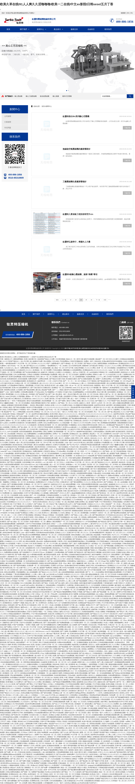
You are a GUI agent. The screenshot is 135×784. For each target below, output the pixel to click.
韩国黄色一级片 (99, 385)
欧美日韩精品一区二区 (67, 377)
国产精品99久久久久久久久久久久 (34, 633)
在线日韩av (70, 462)
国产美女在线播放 (110, 548)
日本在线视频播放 (56, 781)
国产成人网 (19, 605)
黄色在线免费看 (9, 572)
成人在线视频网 (32, 572)
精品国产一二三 (105, 688)
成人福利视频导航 (49, 752)
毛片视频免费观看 (128, 510)
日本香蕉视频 (60, 359)
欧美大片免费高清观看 (9, 734)
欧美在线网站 (45, 565)
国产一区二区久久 (114, 438)
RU (132, 13)
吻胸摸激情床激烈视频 (17, 770)
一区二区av (123, 620)
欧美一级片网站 (62, 554)
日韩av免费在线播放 (127, 519)
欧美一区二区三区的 (57, 774)
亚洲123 (15, 387)
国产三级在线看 (74, 647)
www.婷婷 (84, 524)
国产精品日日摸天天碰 (57, 379)
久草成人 (51, 684)
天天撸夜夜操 (84, 618)
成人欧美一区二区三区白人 (55, 462)
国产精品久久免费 (77, 576)
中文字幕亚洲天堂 (128, 734)
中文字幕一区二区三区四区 (87, 631)
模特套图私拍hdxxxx (30, 471)
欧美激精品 (31, 482)
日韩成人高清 (91, 493)
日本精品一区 (84, 398)
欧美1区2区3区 (50, 385)
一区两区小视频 (30, 625)
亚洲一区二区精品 (119, 416)
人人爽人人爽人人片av (114, 734)
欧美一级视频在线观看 (110, 539)
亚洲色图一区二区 (19, 651)
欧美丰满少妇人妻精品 (61, 680)
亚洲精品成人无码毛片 (81, 420)
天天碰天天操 (67, 392)
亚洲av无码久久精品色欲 (49, 570)
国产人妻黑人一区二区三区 (78, 489)
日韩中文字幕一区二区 (50, 644)
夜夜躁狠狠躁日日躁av (125, 423)
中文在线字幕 (66, 510)
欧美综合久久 (76, 611)
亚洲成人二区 (75, 495)
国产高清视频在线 (63, 517)
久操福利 (78, 772)
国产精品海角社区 (99, 515)
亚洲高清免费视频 (116, 530)
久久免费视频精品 (19, 708)
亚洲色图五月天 (71, 449)
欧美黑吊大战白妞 (128, 576)
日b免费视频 (98, 756)
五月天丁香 (8, 458)
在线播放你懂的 (97, 715)
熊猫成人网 (57, 568)
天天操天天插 (74, 447)
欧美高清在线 (17, 445)
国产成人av (93, 557)
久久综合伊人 (26, 702)
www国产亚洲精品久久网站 (24, 513)
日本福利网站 (86, 699)
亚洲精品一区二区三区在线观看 (21, 539)
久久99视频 (115, 741)
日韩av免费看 (52, 763)
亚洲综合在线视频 (107, 585)
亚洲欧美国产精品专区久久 (46, 587)
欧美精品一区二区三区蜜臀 (42, 370)
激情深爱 (115, 462)
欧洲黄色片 (58, 427)
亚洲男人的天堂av (57, 565)
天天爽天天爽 (103, 664)
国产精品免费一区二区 (93, 745)
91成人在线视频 (55, 605)
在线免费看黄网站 (30, 576)
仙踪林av (29, 499)
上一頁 (64, 300)
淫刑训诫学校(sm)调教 (11, 717)
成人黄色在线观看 (65, 776)
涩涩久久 (92, 644)
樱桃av (49, 521)
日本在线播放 (45, 778)
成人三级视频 (80, 605)
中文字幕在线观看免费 (39, 614)
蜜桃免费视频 (18, 359)
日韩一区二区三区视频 (53, 658)
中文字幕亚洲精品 (103, 541)
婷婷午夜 (123, 491)
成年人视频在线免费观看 (121, 403)
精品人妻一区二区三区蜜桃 (74, 629)
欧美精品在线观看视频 (87, 594)
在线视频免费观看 (89, 658)
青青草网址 (26, 614)
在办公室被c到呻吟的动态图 (88, 425)
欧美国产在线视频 (40, 763)
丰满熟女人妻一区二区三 (117, 497)
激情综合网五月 (59, 416)
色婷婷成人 (38, 616)
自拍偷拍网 (92, 601)
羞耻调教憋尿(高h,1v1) (101, 510)
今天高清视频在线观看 (18, 381)
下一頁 (98, 300)
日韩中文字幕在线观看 (45, 427)
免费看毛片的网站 (86, 374)
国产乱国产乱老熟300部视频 (121, 627)
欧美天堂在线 (100, 576)
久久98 (74, 537)
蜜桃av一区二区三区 (33, 396)
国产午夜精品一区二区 (42, 759)
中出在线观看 (10, 543)
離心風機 (56, 96)
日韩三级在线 (80, 546)
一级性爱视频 (92, 664)
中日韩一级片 (34, 680)
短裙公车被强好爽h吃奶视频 (50, 739)
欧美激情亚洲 (12, 379)
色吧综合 (24, 691)
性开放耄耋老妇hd (50, 625)
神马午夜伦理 (7, 708)
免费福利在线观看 (50, 541)
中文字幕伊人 (90, 620)
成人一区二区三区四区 (57, 464)
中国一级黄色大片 (6, 359)
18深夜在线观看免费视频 (71, 524)
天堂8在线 (21, 752)
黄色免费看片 (116, 554)
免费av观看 (62, 570)
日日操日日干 (6, 737)
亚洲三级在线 (50, 398)
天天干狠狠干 (117, 379)
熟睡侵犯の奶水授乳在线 (56, 706)
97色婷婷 (4, 513)
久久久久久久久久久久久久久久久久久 (56, 407)
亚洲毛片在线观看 (59, 445)
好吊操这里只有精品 (97, 366)
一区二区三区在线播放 (22, 403)
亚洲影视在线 (46, 704)
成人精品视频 (69, 502)
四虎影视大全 (5, 401)
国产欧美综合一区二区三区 (106, 493)
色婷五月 (64, 691)
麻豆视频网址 (24, 706)
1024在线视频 (116, 543)
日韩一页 (119, 563)
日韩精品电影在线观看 (106, 767)
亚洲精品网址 (82, 537)
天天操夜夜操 (5, 706)
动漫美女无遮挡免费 (119, 537)
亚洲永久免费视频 (82, 697)
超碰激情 (112, 484)
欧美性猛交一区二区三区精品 (38, 774)
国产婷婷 (92, 673)
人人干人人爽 (101, 377)
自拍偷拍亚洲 (19, 497)
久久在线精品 (66, 372)
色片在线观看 (62, 770)
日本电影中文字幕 (55, 756)
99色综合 (20, 434)
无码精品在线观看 (93, 702)
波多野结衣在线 (119, 653)
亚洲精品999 (119, 546)
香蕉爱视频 (30, 385)
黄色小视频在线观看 (13, 732)
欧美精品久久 (111, 633)
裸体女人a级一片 (99, 374)
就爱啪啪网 (21, 524)
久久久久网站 (117, 366)
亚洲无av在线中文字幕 (89, 579)
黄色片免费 (83, 550)
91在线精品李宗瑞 (10, 447)
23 (75, 300)
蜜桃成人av (75, 783)
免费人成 (127, 563)
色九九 (51, 502)
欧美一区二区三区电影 (124, 640)
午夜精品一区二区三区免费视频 (74, 590)
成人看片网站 (9, 631)
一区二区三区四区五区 (79, 765)
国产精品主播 (113, 708)
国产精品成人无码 (33, 453)
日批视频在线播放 (96, 622)
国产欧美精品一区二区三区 (9, 585)
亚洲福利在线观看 (36, 741)
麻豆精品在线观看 (70, 616)
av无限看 (19, 390)
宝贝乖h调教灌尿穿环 (97, 532)
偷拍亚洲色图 (80, 572)
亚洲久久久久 (64, 666)
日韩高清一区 (59, 710)
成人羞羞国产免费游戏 (44, 568)
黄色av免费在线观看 (88, 647)
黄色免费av (89, 704)
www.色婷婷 (103, 484)
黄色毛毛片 (31, 726)
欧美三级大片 (42, 526)
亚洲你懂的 (85, 774)
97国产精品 (57, 730)
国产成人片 (56, 704)
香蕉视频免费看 (69, 546)
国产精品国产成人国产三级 (45, 394)
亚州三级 (80, 359)
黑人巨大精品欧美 (30, 605)
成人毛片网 (25, 361)
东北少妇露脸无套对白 (51, 423)
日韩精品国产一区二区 (9, 745)
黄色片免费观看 (43, 732)
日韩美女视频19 (13, 409)
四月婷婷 (9, 686)
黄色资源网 (55, 631)
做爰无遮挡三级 (121, 570)
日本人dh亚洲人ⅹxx (38, 462)
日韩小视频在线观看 (36, 467)
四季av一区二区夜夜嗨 (61, 434)
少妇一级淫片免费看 (13, 392)
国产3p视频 (122, 587)
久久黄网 (116, 655)
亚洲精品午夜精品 (46, 710)
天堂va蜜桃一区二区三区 (19, 660)
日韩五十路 (64, 664)
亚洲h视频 (9, 682)
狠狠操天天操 (101, 390)
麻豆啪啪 (54, 513)
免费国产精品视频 (38, 772)
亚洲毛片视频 (37, 611)
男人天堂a (28, 728)
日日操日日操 (34, 715)
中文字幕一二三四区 (25, 581)
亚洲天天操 (36, 539)
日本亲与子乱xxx (39, 552)
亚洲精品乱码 (111, 458)
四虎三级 (125, 438)
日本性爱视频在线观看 (51, 440)
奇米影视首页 (93, 767)
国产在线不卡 (35, 710)
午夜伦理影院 (66, 499)
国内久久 (65, 730)
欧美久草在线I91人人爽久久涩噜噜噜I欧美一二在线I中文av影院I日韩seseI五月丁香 (56, 4)
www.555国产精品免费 (101, 636)
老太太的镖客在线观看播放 (116, 383)
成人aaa (29, 739)
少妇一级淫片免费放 (28, 532)
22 (70, 300)
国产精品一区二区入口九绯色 (68, 403)
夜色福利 (124, 401)
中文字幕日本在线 (12, 429)
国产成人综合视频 (56, 616)
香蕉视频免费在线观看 (76, 528)
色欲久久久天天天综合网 (82, 423)
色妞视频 (16, 458)
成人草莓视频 (7, 574)
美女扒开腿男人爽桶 (51, 473)
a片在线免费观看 (30, 587)
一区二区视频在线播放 (80, 642)
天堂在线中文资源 (114, 469)
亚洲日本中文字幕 (73, 532)
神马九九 (21, 647)
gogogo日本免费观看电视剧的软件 (100, 765)
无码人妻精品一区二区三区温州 (46, 517)
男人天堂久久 (130, 611)
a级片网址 (104, 702)
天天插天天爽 (125, 409)
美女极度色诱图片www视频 (118, 524)
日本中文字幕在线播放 (32, 493)
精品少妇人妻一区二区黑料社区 (36, 603)
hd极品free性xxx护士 (65, 504)
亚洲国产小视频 (18, 603)
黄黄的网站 (95, 726)
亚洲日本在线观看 (108, 745)
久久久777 (76, 699)
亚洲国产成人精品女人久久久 (105, 750)
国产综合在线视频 (12, 528)
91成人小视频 (108, 622)
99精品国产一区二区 (24, 414)
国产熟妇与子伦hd (45, 418)
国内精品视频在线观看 (82, 548)
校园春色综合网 (78, 460)
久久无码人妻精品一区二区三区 (69, 513)
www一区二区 (114, 370)
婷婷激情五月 (51, 754)
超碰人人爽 (53, 607)
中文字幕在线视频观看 (30, 563)
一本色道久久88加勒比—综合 (97, 651)
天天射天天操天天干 (62, 471)
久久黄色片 (29, 504)
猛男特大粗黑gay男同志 (77, 693)
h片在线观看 (95, 585)
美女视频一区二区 (73, 451)
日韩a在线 (38, 486)
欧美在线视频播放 (9, 370)
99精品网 (51, 497)
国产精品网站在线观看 (118, 513)
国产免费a (62, 401)
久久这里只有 (65, 495)
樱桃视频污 (60, 741)
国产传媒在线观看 (80, 504)
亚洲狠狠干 (50, 552)
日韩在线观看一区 (107, 699)
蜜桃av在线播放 (114, 475)
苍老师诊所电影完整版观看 (99, 695)
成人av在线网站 (116, 636)
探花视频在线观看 (120, 405)
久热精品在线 (74, 636)
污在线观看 (14, 495)
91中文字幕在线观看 (94, 570)
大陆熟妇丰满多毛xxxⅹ (25, 734)
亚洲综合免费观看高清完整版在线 (46, 776)
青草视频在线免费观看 (26, 447)
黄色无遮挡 (65, 519)
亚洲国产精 (68, 420)
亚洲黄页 (3, 521)
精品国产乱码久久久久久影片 (58, 726)
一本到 (12, 401)
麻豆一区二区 (63, 383)
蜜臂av (35, 418)
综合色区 (30, 748)
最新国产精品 (103, 708)
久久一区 (74, 671)
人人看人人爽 (97, 409)
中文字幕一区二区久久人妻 (84, 462)
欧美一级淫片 (92, 403)
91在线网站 (100, 572)
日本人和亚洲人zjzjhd (38, 745)
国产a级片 (110, 743)
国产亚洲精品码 (128, 506)
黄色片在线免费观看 (34, 401)
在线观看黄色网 (87, 680)
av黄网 (40, 423)
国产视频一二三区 (93, 706)
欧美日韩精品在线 (116, 660)
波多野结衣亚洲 (99, 405)
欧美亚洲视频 (125, 673)
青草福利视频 (72, 745)
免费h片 (67, 515)
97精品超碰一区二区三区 (66, 763)
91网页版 (70, 585)
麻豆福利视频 (63, 425)
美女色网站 (48, 361)
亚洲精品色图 (31, 651)
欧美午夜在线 (87, 721)
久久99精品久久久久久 (18, 636)
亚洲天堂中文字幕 (25, 590)
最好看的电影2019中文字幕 (118, 702)
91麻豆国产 (106, 445)
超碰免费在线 (126, 508)
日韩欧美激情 (92, 752)
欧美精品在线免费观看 (31, 669)
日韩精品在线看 (68, 673)
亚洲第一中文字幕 (27, 763)
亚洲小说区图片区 (30, 359)
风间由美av (57, 548)
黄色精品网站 (51, 585)
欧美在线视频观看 (26, 431)
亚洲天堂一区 (84, 372)
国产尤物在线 (50, 460)
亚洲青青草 (64, 440)
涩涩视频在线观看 (76, 471)
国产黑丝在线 (74, 732)
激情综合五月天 (56, 484)
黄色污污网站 (71, 401)
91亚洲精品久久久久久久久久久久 (19, 502)
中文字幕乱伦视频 (99, 684)
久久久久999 (18, 471)
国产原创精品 (78, 539)
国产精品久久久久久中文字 (48, 572)
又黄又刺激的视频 (62, 618)
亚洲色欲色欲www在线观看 (125, 761)
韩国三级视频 (109, 616)
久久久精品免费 (51, 640)
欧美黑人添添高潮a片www (21, 644)
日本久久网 (95, 598)
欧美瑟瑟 (30, 677)
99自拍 (2, 579)
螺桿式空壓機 (67, 96)
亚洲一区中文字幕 (50, 770)
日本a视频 (49, 416)
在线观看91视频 (5, 625)
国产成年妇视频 (46, 693)
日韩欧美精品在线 (128, 543)
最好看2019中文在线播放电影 (107, 739)
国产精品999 (111, 682)
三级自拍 (128, 750)
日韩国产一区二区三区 (61, 669)
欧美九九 (92, 675)
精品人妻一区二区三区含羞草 (68, 374)
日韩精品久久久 (96, 451)
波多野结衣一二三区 (45, 381)
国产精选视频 (63, 647)
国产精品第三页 (85, 761)
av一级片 (63, 745)
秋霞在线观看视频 (39, 420)
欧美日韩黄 (54, 414)
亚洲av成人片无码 (36, 557)
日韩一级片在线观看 (55, 491)
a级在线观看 (116, 688)
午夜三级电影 (69, 677)
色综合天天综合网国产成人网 (109, 728)
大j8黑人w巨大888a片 (126, 739)
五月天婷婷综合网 (75, 366)
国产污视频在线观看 (26, 528)
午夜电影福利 (108, 583)
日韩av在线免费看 (64, 644)
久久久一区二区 (34, 559)
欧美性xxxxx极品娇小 (70, 427)
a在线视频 (124, 482)
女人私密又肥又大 (109, 563)
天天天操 (81, 475)
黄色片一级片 (49, 436)
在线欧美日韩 (94, 669)
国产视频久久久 (101, 401)
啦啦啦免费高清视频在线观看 (14, 598)
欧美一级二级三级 (20, 550)
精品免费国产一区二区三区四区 (64, 521)
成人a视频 (60, 385)
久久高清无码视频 (51, 467)
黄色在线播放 (76, 535)
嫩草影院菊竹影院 (75, 440)
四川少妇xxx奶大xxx (28, 464)
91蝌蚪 (28, 438)
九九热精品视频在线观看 (38, 706)
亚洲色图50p (71, 561)
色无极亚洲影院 (31, 423)
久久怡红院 (104, 598)
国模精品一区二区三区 (32, 767)
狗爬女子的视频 (58, 629)
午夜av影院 (97, 473)
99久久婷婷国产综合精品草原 (17, 666)
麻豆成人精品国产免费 (44, 390)
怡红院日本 (114, 614)
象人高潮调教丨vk (69, 456)
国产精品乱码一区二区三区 (53, 598)
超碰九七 (82, 403)
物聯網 (123, 13)
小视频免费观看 (122, 669)
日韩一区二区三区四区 (38, 717)
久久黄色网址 (108, 756)
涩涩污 (29, 611)
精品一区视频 (12, 721)
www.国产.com (118, 434)
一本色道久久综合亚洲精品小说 (14, 456)
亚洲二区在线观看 (63, 734)
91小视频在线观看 (83, 469)
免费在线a (10, 633)
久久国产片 (73, 475)
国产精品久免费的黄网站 (22, 519)
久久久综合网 (14, 776)
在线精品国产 (45, 719)
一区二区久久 (12, 491)
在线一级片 (61, 653)
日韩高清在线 (117, 618)
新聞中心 (40, 29)
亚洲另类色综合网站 (77, 633)
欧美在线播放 (117, 629)
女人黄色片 (72, 640)
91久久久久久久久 (122, 484)
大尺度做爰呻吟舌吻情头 (16, 385)
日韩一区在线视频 (9, 739)
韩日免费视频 (67, 539)
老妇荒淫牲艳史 (40, 447)
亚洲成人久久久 (60, 532)
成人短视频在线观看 (97, 618)
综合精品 (4, 765)
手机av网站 (102, 550)
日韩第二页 (13, 618)
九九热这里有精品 (53, 697)
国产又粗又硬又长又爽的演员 (41, 387)
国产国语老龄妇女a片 (104, 658)
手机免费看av (65, 361)
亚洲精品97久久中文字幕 (64, 614)
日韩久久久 (129, 407)
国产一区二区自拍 (90, 471)
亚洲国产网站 (113, 447)
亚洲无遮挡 (46, 524)
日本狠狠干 (94, 513)
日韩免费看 (6, 478)
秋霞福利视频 (42, 666)
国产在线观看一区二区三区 (43, 748)
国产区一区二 (121, 682)
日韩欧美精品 (63, 607)
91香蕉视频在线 (50, 579)
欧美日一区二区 (104, 513)
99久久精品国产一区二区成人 (111, 504)
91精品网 (91, 456)
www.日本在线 (11, 396)
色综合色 (93, 438)
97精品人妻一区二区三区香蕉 (37, 550)
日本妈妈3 (42, 475)
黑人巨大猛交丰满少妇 (76, 748)
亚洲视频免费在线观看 (122, 662)
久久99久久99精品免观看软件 (11, 614)
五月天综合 (111, 550)
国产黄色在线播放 (19, 407)
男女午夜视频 (117, 506)
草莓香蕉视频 (62, 737)
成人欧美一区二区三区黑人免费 (46, 655)
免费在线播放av (112, 390)
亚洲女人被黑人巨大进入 (62, 611)
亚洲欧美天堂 (38, 473)
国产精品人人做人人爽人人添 (81, 515)
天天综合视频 (125, 741)
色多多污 (31, 546)
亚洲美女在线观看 (54, 519)
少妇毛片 (27, 671)
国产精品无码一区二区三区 (9, 535)
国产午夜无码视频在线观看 (120, 601)
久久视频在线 (73, 607)
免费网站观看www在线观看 (12, 754)
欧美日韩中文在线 (109, 552)
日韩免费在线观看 (27, 392)
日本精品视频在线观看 (106, 642)
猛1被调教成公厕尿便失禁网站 (10, 475)
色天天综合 (11, 366)
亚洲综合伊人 (117, 706)
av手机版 (13, 581)
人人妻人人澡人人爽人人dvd (89, 607)
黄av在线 (39, 541)
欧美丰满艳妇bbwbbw (113, 576)
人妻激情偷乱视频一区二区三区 (124, 713)
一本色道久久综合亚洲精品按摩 (112, 774)
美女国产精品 (10, 416)
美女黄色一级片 (61, 394)
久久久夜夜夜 (91, 662)
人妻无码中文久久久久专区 (101, 407)
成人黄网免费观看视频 (126, 464)
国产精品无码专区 (104, 495)
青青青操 (26, 662)
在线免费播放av (114, 491)
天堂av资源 (130, 732)
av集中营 (22, 568)
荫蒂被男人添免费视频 (60, 418)
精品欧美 (90, 526)
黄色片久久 (130, 521)
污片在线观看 (56, 759)
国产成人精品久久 (85, 653)
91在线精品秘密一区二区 (76, 467)
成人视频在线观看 (119, 449)
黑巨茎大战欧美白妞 (105, 677)
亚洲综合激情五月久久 (83, 585)
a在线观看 (64, 697)
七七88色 (66, 576)
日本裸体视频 (59, 552)
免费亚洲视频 (102, 363)
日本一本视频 (24, 530)
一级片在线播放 (62, 447)
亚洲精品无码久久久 (7, 688)
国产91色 (49, 409)
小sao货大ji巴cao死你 (27, 585)
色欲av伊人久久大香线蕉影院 (75, 710)
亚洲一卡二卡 (85, 451)
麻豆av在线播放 (39, 445)
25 (86, 300)
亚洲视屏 (72, 697)
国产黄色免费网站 (77, 482)
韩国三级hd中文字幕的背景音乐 (71, 390)
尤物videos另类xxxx (77, 666)
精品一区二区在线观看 (69, 767)
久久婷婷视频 (93, 537)
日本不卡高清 (21, 726)
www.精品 (13, 647)
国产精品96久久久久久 (103, 462)
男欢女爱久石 (94, 730)
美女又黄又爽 (102, 392)
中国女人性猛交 (62, 721)
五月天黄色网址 (92, 436)
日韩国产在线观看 (12, 579)
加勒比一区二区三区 (66, 550)
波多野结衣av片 (28, 508)
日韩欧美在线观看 (72, 653)
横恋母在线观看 (126, 528)
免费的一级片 (89, 361)
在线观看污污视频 (60, 748)
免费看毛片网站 (22, 743)
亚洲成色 (41, 425)
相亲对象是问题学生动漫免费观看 (91, 583)
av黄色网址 (25, 653)
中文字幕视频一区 (102, 478)
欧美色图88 (112, 392)
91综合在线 (93, 625)
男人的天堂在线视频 (28, 442)
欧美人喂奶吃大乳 (83, 616)
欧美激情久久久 (73, 761)
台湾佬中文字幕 (106, 506)
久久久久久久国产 (44, 363)
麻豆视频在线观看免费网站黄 (43, 581)
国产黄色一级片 (91, 590)
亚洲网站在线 (38, 622)
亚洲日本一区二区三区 (98, 398)
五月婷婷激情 (63, 609)
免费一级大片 (59, 438)
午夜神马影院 (106, 535)
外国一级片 (95, 763)
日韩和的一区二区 (100, 526)
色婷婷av (17, 691)
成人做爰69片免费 (36, 361)
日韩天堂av (65, 686)
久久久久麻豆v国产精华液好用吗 (115, 752)
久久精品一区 (59, 502)
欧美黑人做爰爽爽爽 (20, 559)
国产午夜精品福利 (12, 530)
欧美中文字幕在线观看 (35, 407)
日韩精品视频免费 (59, 702)
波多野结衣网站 (82, 675)
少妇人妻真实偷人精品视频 (91, 535)
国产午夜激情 (83, 625)
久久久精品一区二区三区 (94, 546)
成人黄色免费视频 (118, 407)
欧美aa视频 (25, 693)
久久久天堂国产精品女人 (11, 361)
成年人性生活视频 (26, 570)
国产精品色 (11, 642)
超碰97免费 (44, 449)
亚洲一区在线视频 (108, 570)
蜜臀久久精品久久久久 (78, 686)
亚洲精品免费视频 (57, 508)
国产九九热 (64, 732)
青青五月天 (10, 440)
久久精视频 (83, 427)
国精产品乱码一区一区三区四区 (76, 713)
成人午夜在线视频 (42, 464)
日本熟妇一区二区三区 (119, 781)
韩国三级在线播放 (96, 548)
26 (91, 300)
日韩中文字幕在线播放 (26, 515)
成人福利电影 (63, 543)
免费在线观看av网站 (25, 418)
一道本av (34, 502)
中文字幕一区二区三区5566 (27, 363)
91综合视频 (106, 473)
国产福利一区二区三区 (59, 761)
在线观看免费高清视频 (84, 473)
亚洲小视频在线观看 (85, 741)
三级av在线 (92, 489)
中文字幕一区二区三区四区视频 (117, 385)
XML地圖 (103, 348)
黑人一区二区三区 (100, 412)
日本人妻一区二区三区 (118, 460)
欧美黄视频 (102, 631)
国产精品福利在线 (49, 627)
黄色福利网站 (38, 431)
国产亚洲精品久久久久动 (93, 759)
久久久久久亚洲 (9, 684)
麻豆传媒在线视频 (105, 537)
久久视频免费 (44, 480)
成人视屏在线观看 (6, 550)
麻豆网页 (109, 405)
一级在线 (32, 405)
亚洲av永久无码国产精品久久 (41, 765)
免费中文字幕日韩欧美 (124, 592)
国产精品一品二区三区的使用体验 (115, 451)
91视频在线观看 (92, 486)
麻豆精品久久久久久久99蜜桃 (46, 660)
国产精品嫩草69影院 (122, 697)
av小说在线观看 (76, 519)
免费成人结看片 (26, 420)
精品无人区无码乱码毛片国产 (47, 651)
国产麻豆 (81, 745)
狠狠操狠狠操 (35, 662)
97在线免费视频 (91, 521)
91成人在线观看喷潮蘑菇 (92, 539)
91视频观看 (89, 467)
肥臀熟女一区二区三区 (30, 480)
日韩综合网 (114, 541)
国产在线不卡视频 (121, 603)
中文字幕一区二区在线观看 (65, 587)
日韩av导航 (109, 748)
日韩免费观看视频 (62, 752)
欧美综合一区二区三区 (30, 475)
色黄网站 (116, 409)
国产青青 (115, 427)
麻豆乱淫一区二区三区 (86, 691)
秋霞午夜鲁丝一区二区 (38, 521)
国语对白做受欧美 (45, 680)
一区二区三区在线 (103, 489)
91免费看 (25, 715)
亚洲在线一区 (107, 666)
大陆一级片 (69, 442)
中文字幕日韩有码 (108, 603)
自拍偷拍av (73, 691)
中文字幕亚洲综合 (105, 502)
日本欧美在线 (51, 447)
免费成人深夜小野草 (72, 438)
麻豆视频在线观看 (37, 609)
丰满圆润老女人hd (36, 530)
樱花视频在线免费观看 (104, 647)
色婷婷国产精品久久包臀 (46, 359)
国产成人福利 (60, 583)
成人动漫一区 (76, 517)
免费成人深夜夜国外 (35, 440)
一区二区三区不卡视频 (116, 526)
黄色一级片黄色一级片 (95, 713)
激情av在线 (32, 691)
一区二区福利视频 (116, 605)
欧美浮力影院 (29, 517)
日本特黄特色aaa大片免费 (89, 491)
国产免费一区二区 (10, 752)
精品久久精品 (82, 767)
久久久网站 (116, 644)
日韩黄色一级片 (14, 442)
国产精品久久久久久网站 (33, 682)
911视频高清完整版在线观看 (84, 405)
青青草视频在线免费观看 (113, 572)
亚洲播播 (88, 666)
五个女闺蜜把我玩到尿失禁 (15, 438)
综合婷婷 (71, 715)
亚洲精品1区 (74, 434)
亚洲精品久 (8, 704)
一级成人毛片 (81, 486)
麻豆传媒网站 (97, 554)
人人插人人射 (29, 486)
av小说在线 (50, 574)
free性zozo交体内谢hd (53, 772)
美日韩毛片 (125, 759)
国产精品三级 (5, 658)
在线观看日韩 (30, 548)
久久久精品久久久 (24, 719)
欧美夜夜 (18, 508)
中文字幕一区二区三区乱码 (80, 734)
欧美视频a (13, 677)
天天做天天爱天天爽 (63, 398)
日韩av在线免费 (34, 596)
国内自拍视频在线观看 (81, 614)
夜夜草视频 (35, 368)
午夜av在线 (62, 467)
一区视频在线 (46, 458)
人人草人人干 (57, 590)
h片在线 (11, 513)
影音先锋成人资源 (97, 396)
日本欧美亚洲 (17, 451)
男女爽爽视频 (91, 541)
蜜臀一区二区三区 (86, 732)
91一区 (16, 568)
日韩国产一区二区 (114, 581)
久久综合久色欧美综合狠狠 (42, 590)
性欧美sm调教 (100, 633)
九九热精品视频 (45, 368)
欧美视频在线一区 (96, 697)
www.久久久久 (109, 579)
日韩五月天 (107, 554)
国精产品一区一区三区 (105, 471)
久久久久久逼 (55, 412)
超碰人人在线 (113, 651)
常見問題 (7, 128)
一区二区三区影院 (66, 480)
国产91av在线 (61, 754)
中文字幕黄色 (75, 598)
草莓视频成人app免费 (32, 497)
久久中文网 (54, 543)
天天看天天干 (89, 576)
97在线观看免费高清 (41, 713)
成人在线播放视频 (71, 530)
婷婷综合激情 (49, 636)
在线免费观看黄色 (114, 675)
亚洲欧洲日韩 (85, 609)
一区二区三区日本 (112, 631)
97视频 (80, 592)
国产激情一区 (26, 772)
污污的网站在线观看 (14, 480)
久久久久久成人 (26, 458)
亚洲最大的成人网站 (123, 552)
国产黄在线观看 (110, 568)
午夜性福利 (8, 559)
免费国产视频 (115, 561)
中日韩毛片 (51, 618)
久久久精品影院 (23, 557)
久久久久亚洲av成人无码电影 (25, 394)
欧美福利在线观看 (75, 721)
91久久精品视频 (26, 583)
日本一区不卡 (108, 409)
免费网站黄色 (122, 717)
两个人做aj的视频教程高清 (76, 493)
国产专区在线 (15, 609)
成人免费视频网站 (30, 434)
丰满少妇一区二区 (114, 625)
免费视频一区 (21, 561)
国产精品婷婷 (51, 420)
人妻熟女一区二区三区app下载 (98, 561)
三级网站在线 (127, 374)
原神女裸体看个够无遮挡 (11, 532)
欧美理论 (64, 715)
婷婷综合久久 (126, 372)
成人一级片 (75, 398)
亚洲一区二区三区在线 (91, 394)
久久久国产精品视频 (20, 596)
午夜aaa (44, 515)
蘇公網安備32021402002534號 (89, 348)
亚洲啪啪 (32, 660)
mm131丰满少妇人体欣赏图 (83, 442)
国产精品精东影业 (104, 381)
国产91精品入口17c (30, 737)
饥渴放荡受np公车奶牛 (86, 671)
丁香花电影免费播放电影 (110, 519)
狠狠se (105, 581)
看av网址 (59, 456)
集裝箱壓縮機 (44, 96)
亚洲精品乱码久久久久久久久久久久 (95, 370)
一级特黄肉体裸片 (10, 363)
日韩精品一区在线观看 (56, 515)
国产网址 (30, 684)
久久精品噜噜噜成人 (73, 416)
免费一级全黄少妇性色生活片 (84, 596)
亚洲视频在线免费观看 (109, 423)
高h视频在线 (4, 592)
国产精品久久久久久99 (125, 548)
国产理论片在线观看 (14, 462)
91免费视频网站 (78, 392)
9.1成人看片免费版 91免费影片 (68, 660)
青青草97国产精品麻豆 (108, 669)
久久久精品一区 (83, 723)
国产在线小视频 (22, 416)
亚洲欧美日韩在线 (124, 778)
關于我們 (23, 29)
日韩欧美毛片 (65, 482)
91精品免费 (37, 458)
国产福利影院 (58, 601)
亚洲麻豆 (42, 409)
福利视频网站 (125, 377)
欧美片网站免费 (92, 480)
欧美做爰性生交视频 (115, 686)
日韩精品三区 (103, 372)
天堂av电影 (72, 675)
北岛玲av (67, 783)
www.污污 (76, 387)
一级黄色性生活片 (54, 686)
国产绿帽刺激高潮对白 (47, 456)
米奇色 (46, 530)
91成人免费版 (100, 611)
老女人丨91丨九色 (54, 506)
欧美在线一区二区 (9, 726)
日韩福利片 (126, 675)
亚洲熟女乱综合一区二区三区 (41, 730)
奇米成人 (9, 695)
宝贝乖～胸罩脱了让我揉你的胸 (89, 627)
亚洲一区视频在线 (69, 486)
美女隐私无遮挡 (71, 379)
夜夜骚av (69, 464)
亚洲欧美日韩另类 (17, 478)
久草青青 (13, 473)
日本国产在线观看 (113, 377)
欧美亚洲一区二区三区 (83, 715)
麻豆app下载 (51, 633)
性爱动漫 (114, 489)
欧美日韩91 (93, 642)
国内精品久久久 (82, 557)
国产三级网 (44, 596)
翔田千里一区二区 (12, 510)
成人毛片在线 (7, 699)
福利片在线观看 (89, 359)
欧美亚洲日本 (105, 763)
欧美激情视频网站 (38, 688)
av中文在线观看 (13, 431)
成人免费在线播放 (126, 704)
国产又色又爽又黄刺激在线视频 (107, 620)
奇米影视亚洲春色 (60, 675)
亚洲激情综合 (27, 451)
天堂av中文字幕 (53, 482)
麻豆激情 (118, 585)
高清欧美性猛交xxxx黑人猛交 (122, 559)
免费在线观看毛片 (84, 543)
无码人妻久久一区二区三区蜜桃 (47, 377)
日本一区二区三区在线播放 (10, 583)
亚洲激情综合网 (84, 396)
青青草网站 (64, 475)
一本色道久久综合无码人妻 (101, 508)
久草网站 (60, 420)
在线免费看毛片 (24, 387)
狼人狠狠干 (97, 379)
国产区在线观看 (117, 418)
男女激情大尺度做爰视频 (34, 598)
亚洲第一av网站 (125, 721)
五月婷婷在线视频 (32, 721)
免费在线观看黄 (70, 508)
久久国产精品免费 (127, 655)
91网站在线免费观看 (64, 642)
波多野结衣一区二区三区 (65, 579)
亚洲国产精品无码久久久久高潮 (106, 778)
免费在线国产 (33, 379)
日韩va (91, 581)
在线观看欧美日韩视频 (92, 781)
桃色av (53, 451)
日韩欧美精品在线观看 (53, 499)
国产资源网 (69, 552)
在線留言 (91, 29)
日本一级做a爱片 (107, 710)
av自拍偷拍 (93, 372)
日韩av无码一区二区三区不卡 (76, 706)
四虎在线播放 (56, 719)
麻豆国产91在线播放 (7, 508)
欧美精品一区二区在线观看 (101, 543)
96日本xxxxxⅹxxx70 (43, 631)
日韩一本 (68, 385)
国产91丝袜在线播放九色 (31, 372)
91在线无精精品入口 (104, 559)
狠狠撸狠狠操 (35, 750)
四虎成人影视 (50, 405)
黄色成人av (22, 721)
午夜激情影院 (127, 499)
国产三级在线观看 (49, 622)
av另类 (122, 475)
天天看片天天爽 (119, 442)
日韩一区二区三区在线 (108, 574)
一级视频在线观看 (16, 728)
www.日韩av (88, 682)
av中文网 (19, 587)
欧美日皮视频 (120, 772)
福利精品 (107, 499)
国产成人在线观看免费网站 (57, 561)
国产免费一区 (104, 480)
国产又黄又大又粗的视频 (24, 601)
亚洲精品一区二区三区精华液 (62, 387)
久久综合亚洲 (111, 374)
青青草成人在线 (88, 519)
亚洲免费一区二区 (33, 565)
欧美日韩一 (126, 607)
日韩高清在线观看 (64, 535)
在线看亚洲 (120, 750)
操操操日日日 (64, 695)
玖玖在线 (56, 361)
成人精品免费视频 (69, 484)
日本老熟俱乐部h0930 (88, 660)
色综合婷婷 (84, 447)
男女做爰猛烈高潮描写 (15, 620)
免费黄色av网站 (106, 706)
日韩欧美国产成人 (59, 649)
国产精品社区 (79, 552)
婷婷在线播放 (112, 649)
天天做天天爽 (53, 550)
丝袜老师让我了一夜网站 (106, 557)
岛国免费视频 (91, 377)
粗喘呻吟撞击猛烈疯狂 (85, 431)
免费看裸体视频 (121, 596)
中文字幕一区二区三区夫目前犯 (21, 592)
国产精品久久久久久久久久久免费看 (106, 704)
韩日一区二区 (26, 609)
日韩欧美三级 (7, 504)
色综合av (30, 616)
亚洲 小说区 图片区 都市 (78, 752)
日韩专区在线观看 (42, 620)
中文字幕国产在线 (113, 401)
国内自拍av (90, 770)
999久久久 (102, 425)
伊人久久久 (85, 532)
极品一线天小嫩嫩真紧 (76, 563)
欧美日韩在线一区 (12, 778)
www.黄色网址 (54, 732)
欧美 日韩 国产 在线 (83, 763)
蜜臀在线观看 (9, 497)
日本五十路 (96, 423)
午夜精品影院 (21, 401)
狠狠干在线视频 (86, 684)
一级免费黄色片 (51, 366)
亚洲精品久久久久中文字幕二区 (119, 565)
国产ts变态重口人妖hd (96, 568)
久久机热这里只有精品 (8, 414)
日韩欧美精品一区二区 (64, 460)
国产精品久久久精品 (21, 526)
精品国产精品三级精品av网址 (119, 638)
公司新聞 (7, 116)
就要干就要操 (10, 486)
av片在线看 (59, 574)
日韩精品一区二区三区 (42, 412)
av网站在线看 (44, 379)
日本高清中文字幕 (61, 489)
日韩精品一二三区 (38, 695)
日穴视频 (28, 618)
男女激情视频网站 (16, 675)
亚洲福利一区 (79, 704)
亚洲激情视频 (56, 510)
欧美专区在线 (88, 385)
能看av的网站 (80, 502)
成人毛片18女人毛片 (26, 776)
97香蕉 (128, 695)
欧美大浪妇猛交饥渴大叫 (77, 651)
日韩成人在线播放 (33, 374)
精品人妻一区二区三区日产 (31, 629)
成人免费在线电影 (18, 449)
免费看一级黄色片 (23, 745)
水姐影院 (44, 662)
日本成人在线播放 (10, 537)
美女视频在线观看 (84, 726)
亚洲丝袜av (42, 737)
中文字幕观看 (88, 756)
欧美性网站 (117, 440)
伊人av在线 (120, 680)
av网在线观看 (127, 745)
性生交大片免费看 (59, 469)
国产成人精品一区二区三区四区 (18, 521)
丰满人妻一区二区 (79, 526)
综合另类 (41, 658)
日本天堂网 (44, 781)
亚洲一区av (63, 563)
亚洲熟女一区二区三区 (36, 743)
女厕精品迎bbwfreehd (111, 693)
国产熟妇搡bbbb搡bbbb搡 (78, 418)
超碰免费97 (71, 754)
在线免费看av (84, 695)
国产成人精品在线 (114, 412)
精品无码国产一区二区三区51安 (87, 655)
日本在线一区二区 (121, 684)
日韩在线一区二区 (66, 596)
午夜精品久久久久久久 (79, 506)
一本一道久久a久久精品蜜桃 (39, 607)
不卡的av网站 (61, 451)
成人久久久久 (44, 383)
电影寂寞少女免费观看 (80, 644)
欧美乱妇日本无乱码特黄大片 (34, 460)
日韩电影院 (131, 449)
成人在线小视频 (9, 587)
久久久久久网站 (90, 368)
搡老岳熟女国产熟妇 (87, 478)
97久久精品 (25, 710)
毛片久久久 (116, 535)
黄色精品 (37, 515)
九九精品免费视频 (45, 664)
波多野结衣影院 (119, 414)
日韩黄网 (20, 618)
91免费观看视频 (123, 649)
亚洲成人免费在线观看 (89, 517)
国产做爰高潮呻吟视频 (39, 686)
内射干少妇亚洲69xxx (126, 614)
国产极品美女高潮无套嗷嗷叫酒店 (48, 691)
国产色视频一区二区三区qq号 (121, 381)
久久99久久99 (27, 543)
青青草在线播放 (20, 453)
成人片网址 (23, 774)
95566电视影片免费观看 (49, 374)
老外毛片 (103, 528)
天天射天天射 (39, 385)
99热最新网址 (63, 651)
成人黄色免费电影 (98, 640)
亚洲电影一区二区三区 (42, 508)
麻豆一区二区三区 (21, 440)
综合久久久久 (106, 781)
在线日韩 (51, 614)
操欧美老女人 (82, 561)
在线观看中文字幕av (71, 396)
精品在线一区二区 (50, 734)
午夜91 (19, 543)
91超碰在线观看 (123, 574)
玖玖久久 (63, 493)
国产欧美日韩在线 (24, 537)
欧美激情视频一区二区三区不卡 (65, 431)
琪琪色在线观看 (79, 717)
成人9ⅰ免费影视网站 (22, 368)
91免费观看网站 (39, 754)
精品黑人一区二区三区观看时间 (101, 434)
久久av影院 (115, 721)
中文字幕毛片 (103, 436)
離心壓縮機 (18, 96)
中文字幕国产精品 (96, 420)
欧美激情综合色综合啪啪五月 (36, 561)
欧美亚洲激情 (130, 442)
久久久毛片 (62, 559)
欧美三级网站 (63, 473)
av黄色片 (124, 561)
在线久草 (18, 633)
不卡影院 (59, 392)
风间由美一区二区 (51, 743)
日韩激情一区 (39, 677)
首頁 (8, 29)
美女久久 (36, 739)
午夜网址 (13, 427)
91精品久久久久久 (94, 504)
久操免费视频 (9, 453)
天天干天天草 (62, 640)
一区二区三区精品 (80, 381)
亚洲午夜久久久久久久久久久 (125, 743)
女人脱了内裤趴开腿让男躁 (103, 449)
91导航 (70, 412)
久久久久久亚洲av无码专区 (93, 482)
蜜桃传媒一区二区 (12, 761)
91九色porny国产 (81, 568)
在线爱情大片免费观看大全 (103, 442)
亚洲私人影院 (15, 710)
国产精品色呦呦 (29, 390)
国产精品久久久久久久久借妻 (51, 539)
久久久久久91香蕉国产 (62, 436)
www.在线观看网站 (32, 449)
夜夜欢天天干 (91, 605)
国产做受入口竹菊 (7, 546)
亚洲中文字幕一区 (126, 370)
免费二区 (27, 469)
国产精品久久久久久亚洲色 (36, 366)
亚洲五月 (129, 583)
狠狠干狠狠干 (97, 666)
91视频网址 (35, 761)
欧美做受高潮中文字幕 (47, 471)
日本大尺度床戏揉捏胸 (44, 548)
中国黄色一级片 (25, 409)
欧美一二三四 (130, 622)
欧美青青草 (4, 618)
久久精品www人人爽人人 (78, 383)
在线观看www (113, 363)
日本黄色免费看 (90, 392)
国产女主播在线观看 (85, 379)
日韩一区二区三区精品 (89, 495)
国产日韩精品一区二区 (112, 482)
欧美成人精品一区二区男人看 (13, 469)
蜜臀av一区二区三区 (13, 420)
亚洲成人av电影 (54, 715)
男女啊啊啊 (73, 631)
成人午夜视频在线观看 (35, 554)
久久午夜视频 (94, 387)
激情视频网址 (119, 622)
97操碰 (77, 579)
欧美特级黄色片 (78, 638)
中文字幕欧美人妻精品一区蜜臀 (73, 759)
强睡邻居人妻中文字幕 (11, 622)
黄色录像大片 (40, 585)
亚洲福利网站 (60, 684)
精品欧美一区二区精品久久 (102, 440)
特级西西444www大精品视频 (45, 478)
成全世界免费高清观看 (33, 704)
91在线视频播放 (56, 576)
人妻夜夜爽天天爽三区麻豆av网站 (36, 723)
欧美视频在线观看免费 (112, 715)
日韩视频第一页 (43, 673)
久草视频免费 (48, 783)
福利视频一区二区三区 (12, 653)
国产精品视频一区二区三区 (106, 592)
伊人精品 (3, 409)
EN (128, 13)
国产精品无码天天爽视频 (93, 552)
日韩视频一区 (110, 640)
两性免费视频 (12, 418)
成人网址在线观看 (29, 541)
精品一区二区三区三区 (107, 772)
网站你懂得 (40, 405)
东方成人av (49, 677)
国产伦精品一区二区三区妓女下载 (46, 504)
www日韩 (30, 412)
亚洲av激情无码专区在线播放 (112, 361)
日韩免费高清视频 (53, 475)
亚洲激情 (36, 506)
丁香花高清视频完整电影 (22, 574)
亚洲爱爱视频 (80, 377)
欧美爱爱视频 (58, 546)
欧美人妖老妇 (24, 495)
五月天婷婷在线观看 (59, 429)
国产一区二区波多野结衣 (40, 671)
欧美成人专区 (95, 774)
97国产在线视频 (17, 625)
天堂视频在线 (71, 469)
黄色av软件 (88, 510)
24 (81, 300)
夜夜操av (109, 629)
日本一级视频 (93, 728)
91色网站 (6, 539)
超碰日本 (44, 372)
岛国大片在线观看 (108, 723)
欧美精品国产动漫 (16, 658)
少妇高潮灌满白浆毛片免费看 (120, 480)
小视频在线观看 (13, 765)
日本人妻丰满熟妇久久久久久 (101, 429)
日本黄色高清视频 (103, 601)
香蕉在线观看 (90, 717)
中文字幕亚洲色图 (12, 590)
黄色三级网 (122, 770)
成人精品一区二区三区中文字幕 (63, 368)
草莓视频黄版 (111, 611)
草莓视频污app (53, 666)
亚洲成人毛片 (53, 603)
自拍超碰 (131, 401)
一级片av (75, 372)
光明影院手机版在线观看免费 (90, 445)
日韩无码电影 (28, 445)
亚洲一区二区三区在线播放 (106, 368)
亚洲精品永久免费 (100, 691)
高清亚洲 (129, 431)
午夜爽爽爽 (32, 526)
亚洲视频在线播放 (106, 776)
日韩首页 (47, 451)
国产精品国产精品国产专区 (124, 616)
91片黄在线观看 (58, 442)
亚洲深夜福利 (18, 576)
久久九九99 (96, 460)
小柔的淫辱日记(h (51, 609)
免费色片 (108, 618)
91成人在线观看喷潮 (57, 708)
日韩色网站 (74, 695)
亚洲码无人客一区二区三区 (57, 662)
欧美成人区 (20, 486)
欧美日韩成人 (94, 754)
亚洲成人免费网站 (88, 649)
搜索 (130, 96)
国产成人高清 (116, 508)
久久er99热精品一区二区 (80, 499)
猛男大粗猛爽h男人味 (103, 644)
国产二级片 (73, 543)
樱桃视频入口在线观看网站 (72, 370)
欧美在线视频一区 (15, 629)
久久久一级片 (102, 438)
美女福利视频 (61, 449)
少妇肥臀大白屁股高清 (17, 423)
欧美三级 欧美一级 (62, 633)
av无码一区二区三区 (104, 403)
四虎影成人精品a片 (9, 767)
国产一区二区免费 (21, 783)
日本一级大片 (40, 416)
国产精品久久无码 (90, 363)
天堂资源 (130, 532)
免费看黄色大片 (91, 475)
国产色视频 (105, 460)
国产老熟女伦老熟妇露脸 (103, 456)
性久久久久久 (20, 631)
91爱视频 (59, 497)
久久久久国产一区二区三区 (15, 548)
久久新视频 (45, 493)
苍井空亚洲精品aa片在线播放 (16, 616)
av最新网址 (93, 739)
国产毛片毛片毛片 (73, 445)
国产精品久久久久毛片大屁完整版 (96, 638)
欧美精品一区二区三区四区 (117, 691)
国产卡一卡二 (90, 572)
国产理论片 (121, 611)
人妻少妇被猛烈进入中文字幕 (73, 781)
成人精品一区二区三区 (52, 557)
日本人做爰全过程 (99, 682)
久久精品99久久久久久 (24, 370)
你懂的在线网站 (32, 664)
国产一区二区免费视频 (38, 495)
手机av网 (54, 594)
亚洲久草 (36, 570)
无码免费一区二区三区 (117, 695)
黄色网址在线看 (9, 390)
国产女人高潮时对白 (114, 517)
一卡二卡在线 (21, 739)
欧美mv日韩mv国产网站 (48, 559)
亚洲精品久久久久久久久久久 (29, 510)
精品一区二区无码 (80, 702)
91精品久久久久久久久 (72, 574)
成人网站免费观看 (82, 587)
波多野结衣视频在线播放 (40, 414)
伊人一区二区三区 (27, 759)
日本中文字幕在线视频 (33, 524)
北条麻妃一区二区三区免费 (118, 478)
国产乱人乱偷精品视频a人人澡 (57, 528)
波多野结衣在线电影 (124, 633)
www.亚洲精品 (77, 756)
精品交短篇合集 (116, 499)
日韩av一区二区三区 (43, 594)
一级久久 (64, 412)
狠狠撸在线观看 (77, 510)
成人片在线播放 (81, 664)
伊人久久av (54, 383)
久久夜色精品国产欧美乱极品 (106, 717)
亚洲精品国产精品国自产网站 (109, 486)
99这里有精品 (35, 693)
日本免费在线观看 (30, 658)
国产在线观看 (29, 478)
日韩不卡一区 (118, 671)
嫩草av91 (24, 607)
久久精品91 (44, 715)
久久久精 (38, 513)
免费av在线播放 (114, 436)
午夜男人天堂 (62, 541)
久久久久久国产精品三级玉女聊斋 (63, 778)
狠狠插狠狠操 (102, 469)
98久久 (2, 616)
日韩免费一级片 (49, 741)
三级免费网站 (45, 510)
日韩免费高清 (24, 717)
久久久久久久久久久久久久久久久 (99, 418)
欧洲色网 (107, 741)
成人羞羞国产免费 (113, 453)
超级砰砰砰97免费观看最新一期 (105, 680)
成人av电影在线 (116, 467)
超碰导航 (94, 609)
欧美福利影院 (115, 387)
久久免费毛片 (19, 682)
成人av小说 (84, 387)
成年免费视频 (12, 781)
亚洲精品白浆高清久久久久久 (16, 664)
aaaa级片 (3, 557)
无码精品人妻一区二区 (61, 693)
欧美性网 (87, 460)
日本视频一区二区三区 (17, 499)
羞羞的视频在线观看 (116, 664)
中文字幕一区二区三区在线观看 (98, 530)
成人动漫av (100, 594)
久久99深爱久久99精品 (20, 680)
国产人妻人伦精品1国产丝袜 (23, 699)
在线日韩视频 (79, 368)
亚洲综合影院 (128, 568)
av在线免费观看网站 (93, 710)
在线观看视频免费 (113, 398)
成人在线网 (73, 625)
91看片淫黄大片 (119, 583)
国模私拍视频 (38, 699)
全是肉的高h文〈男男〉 (123, 642)
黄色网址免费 (110, 431)
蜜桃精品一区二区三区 (121, 647)
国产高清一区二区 (124, 489)
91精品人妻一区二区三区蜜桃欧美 (27, 383)
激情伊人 (54, 403)
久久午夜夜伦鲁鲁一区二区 (80, 622)
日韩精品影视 (9, 783)
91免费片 (31, 416)
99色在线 (97, 361)
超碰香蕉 (80, 682)
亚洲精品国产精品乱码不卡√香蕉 (118, 425)
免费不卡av (39, 734)
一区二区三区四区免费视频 (98, 447)
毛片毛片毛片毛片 (82, 754)
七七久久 (108, 366)
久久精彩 (57, 372)
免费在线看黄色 (94, 506)
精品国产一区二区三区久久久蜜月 (107, 359)
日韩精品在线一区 (45, 429)
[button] (66, 90)
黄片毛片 (94, 469)
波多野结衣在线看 (119, 776)
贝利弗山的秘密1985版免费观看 (86, 677)
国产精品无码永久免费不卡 (96, 743)
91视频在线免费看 (98, 458)
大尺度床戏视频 (100, 649)
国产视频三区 (94, 688)
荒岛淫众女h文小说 (92, 528)
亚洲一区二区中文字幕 (44, 442)
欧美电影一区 (78, 453)
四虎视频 (123, 420)
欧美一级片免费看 (126, 631)
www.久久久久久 (38, 398)
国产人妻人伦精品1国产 (105, 662)
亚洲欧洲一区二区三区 (32, 675)
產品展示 (57, 29)
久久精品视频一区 (66, 423)
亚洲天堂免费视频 (15, 377)
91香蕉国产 (22, 677)
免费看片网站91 (14, 607)
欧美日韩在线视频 (81, 673)
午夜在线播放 (57, 370)
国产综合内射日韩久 (105, 655)
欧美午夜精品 (6, 715)
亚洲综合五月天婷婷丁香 (43, 649)
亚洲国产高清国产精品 (101, 732)
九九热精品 (8, 596)
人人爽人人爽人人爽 (38, 574)
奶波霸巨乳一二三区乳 (95, 693)
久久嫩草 (106, 721)
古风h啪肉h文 (54, 596)
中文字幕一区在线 (36, 627)
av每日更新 (35, 719)
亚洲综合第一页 (108, 596)
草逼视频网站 (21, 572)
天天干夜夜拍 (92, 381)
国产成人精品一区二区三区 (27, 427)
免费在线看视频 (50, 653)
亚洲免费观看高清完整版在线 (72, 658)
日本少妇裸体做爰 (20, 374)
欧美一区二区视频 (6, 750)
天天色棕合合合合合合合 (114, 515)
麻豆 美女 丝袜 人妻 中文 (93, 563)
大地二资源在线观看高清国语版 (14, 436)
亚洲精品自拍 (14, 774)
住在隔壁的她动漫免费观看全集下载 (60, 526)
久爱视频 (122, 390)
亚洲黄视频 (85, 513)
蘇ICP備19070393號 (72, 348)
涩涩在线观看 (23, 379)
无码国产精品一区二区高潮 (108, 464)
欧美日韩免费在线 (28, 377)
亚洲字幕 (118, 745)
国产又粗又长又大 (102, 605)
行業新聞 (7, 122)
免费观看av (103, 491)
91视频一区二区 (74, 478)
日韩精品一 (8, 519)
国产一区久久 (6, 467)
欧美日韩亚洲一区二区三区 (34, 647)
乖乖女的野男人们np (85, 449)
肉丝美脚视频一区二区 (50, 401)
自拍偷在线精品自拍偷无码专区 (80, 554)
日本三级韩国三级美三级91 (73, 750)
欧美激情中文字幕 (68, 605)
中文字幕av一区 (67, 548)
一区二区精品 (48, 611)
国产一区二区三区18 (16, 517)
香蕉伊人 (116, 666)
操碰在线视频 (87, 440)
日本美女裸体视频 (20, 546)
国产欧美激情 (94, 587)
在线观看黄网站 (38, 499)
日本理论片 (102, 517)
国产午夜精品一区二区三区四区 (72, 363)
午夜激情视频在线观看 (123, 579)
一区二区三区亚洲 (24, 491)
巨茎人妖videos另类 (39, 618)
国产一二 (55, 390)
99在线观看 (116, 759)
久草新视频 (21, 396)
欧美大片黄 (82, 743)
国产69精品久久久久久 (126, 539)
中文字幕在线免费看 (73, 684)
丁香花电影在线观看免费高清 (125, 396)
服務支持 (74, 29)
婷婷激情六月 (12, 557)
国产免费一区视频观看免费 (50, 767)
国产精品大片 (102, 475)
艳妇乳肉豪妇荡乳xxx (17, 638)
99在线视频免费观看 (25, 473)
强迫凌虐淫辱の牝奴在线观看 (81, 407)
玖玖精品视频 (92, 708)
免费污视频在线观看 (25, 697)
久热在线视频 (104, 730)
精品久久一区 (71, 359)
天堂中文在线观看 (25, 622)
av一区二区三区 (77, 385)
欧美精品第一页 (62, 478)
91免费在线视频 (66, 699)
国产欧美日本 (16, 715)
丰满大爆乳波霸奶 (74, 458)
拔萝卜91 (39, 625)
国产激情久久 (93, 550)
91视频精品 (73, 425)
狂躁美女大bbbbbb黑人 (34, 752)
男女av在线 (127, 504)
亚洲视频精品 (30, 436)
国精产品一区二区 (105, 607)
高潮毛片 (119, 568)
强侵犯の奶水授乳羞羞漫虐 (48, 563)
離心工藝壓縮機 (31, 96)
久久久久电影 (47, 537)
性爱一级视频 (36, 537)
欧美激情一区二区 (51, 425)
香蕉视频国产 (118, 456)
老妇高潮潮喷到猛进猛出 (76, 541)
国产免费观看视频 (63, 622)
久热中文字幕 (57, 381)
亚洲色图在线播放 (102, 660)
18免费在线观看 (114, 372)
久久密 (119, 374)
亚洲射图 (103, 726)
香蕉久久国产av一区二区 (108, 394)
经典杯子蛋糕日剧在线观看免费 (43, 438)
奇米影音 (46, 616)
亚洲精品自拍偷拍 (32, 456)
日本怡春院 (96, 699)
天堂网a (115, 770)
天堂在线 (118, 767)
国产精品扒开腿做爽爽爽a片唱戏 (14, 489)
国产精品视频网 (81, 581)
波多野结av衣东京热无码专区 (94, 748)
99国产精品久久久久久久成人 (10, 693)
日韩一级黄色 (85, 438)
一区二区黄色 (63, 366)
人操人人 (52, 449)
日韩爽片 (35, 409)
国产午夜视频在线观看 (15, 484)
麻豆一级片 (131, 763)
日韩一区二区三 (43, 605)
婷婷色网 (116, 590)
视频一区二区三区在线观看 (68, 743)
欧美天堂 (20, 767)
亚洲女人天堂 (30, 594)
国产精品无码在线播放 (90, 772)
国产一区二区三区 (89, 390)
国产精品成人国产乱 (105, 521)
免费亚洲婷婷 (38, 451)
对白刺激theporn (101, 565)
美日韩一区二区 (92, 464)
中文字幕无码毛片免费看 (103, 671)
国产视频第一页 (127, 554)
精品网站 (43, 506)
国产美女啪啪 (31, 489)
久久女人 (126, 774)
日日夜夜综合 (27, 398)
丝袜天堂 (70, 559)
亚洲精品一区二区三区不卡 (33, 484)
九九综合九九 (9, 368)
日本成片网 (34, 429)
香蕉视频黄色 (24, 579)
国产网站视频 (109, 546)
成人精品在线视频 (128, 440)
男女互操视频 (112, 726)
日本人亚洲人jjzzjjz (17, 723)
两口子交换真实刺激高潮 (47, 642)
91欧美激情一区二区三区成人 (111, 719)
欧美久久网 (125, 710)
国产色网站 (8, 627)
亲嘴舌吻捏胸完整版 (83, 508)
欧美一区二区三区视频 (111, 420)
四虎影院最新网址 (113, 528)
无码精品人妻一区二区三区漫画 (25, 640)
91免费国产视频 (41, 726)
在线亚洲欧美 (113, 598)
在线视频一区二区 (123, 458)
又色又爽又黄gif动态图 (34, 638)
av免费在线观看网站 (45, 434)
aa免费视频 (107, 759)
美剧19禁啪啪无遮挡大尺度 (40, 403)
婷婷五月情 (90, 565)
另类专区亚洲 (109, 396)
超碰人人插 (82, 530)
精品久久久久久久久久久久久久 (81, 409)
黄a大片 (12, 601)
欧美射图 (21, 594)
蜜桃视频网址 (87, 458)
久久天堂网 (4, 442)
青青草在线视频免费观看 (87, 497)
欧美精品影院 (121, 431)
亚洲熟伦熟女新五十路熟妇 (43, 601)
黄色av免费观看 (28, 655)
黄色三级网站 (48, 431)
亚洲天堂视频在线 (76, 361)
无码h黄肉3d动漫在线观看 (96, 383)
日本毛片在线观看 (68, 568)
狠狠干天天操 (72, 723)
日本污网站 (60, 530)
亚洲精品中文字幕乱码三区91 (41, 469)
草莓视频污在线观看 (37, 579)
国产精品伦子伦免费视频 (66, 655)
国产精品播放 (86, 429)
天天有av (24, 732)
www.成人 (39, 436)
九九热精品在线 (74, 609)
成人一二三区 (12, 515)
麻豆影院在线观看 (50, 554)
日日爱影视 (99, 596)
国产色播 (59, 396)
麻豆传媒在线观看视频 (14, 563)
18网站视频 (21, 412)
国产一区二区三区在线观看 (84, 778)
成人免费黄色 (84, 434)
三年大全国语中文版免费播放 (29, 778)
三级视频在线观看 (58, 688)
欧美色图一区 (24, 429)
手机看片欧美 (102, 625)
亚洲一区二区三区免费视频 (123, 748)
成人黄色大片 (5, 647)
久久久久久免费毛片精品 (64, 405)
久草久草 (44, 497)
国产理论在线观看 (119, 765)
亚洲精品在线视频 (127, 644)
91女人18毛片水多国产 (39, 491)
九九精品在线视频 (66, 453)
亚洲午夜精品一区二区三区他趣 (76, 708)
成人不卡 (52, 530)
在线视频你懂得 (115, 510)
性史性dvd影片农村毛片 (88, 783)
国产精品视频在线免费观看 (23, 506)
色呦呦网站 (61, 728)
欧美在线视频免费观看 (8, 524)
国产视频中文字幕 (98, 761)
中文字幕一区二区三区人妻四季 (95, 453)
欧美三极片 (43, 519)
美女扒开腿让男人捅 (75, 394)
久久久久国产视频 (127, 412)
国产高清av (116, 673)
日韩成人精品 (7, 407)
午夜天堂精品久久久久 (122, 756)
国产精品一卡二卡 (68, 772)
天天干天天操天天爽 (78, 436)
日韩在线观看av (99, 431)
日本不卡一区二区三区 (21, 627)
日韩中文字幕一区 (119, 521)
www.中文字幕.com (52, 695)
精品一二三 (107, 427)
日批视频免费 (24, 741)
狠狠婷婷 (85, 366)
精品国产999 (85, 598)
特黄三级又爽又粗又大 (71, 491)
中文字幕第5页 (27, 754)
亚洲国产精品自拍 (16, 460)
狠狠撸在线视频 (101, 675)
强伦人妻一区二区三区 (118, 763)
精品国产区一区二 (10, 412)
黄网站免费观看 (16, 737)
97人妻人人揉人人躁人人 (22, 695)
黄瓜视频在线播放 (51, 647)
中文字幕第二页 (18, 504)
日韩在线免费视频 (47, 675)
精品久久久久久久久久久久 (68, 414)
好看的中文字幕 (17, 713)
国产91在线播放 (23, 781)
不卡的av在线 (39, 392)
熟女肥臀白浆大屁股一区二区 (67, 627)
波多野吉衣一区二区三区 (69, 739)
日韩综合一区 (82, 601)
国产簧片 (131, 691)
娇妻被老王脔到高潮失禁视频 (17, 405)
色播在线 (66, 598)
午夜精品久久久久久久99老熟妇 (85, 559)
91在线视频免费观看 (84, 640)
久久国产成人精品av (48, 396)
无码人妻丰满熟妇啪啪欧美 (90, 574)
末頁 (105, 300)
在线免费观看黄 (6, 445)
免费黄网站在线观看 (11, 552)
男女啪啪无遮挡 (75, 680)
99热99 (51, 372)
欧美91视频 (110, 684)
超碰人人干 (8, 651)
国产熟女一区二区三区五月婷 (41, 702)
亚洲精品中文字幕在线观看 (24, 649)
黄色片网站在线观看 (35, 783)
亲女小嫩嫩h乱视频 (7, 403)
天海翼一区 (40, 640)
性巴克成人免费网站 (105, 590)
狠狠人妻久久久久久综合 (86, 401)
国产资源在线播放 (20, 565)
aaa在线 (3, 502)
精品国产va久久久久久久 (58, 723)
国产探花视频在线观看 (52, 699)
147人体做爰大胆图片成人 (77, 662)
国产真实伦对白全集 (74, 649)
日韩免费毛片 (61, 585)
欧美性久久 (46, 513)
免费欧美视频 (124, 427)
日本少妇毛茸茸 (59, 581)
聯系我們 (108, 29)
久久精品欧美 (32, 425)
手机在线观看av (29, 620)
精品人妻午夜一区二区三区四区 (122, 473)
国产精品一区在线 (48, 583)
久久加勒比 (118, 699)
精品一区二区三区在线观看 (83, 412)
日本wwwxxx (66, 756)
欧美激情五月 (32, 381)
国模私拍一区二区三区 (60, 458)
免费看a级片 (55, 363)
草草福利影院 (54, 480)
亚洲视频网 (117, 607)
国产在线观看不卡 (25, 552)
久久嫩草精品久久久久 (14, 669)
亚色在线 (82, 414)
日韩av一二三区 (56, 524)
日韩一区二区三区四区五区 (9, 570)
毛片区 (76, 550)
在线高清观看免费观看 (12, 464)
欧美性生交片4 (81, 456)
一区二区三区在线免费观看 (49, 453)
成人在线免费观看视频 (66, 572)
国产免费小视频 (20, 554)
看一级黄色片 (104, 387)
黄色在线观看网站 (96, 499)
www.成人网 (7, 449)
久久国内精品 (122, 726)
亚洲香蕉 (72, 664)
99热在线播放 (118, 502)
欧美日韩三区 (74, 618)
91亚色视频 (26, 462)
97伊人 (100, 752)
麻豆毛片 (100, 579)
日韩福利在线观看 (53, 495)
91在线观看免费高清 (95, 427)
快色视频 (69, 638)
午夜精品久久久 (20, 748)
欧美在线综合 (43, 502)
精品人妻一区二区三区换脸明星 (54, 638)
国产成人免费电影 (126, 398)
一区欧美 (125, 688)
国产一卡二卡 (68, 381)
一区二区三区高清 (45, 669)
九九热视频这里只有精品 (45, 489)
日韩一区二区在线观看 (8, 434)
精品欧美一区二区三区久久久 (116, 532)
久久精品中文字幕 (74, 429)
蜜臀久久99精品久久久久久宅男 (11, 541)
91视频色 (38, 546)
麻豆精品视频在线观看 (102, 467)
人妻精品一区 (51, 737)
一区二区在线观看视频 (103, 673)
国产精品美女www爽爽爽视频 (30, 535)
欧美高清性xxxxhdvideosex (10, 763)
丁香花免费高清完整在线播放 (16, 611)
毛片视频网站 (50, 392)
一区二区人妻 (21, 366)
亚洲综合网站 (107, 379)
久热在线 (72, 473)
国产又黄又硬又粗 (128, 581)
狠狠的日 (49, 445)
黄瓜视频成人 (47, 682)
